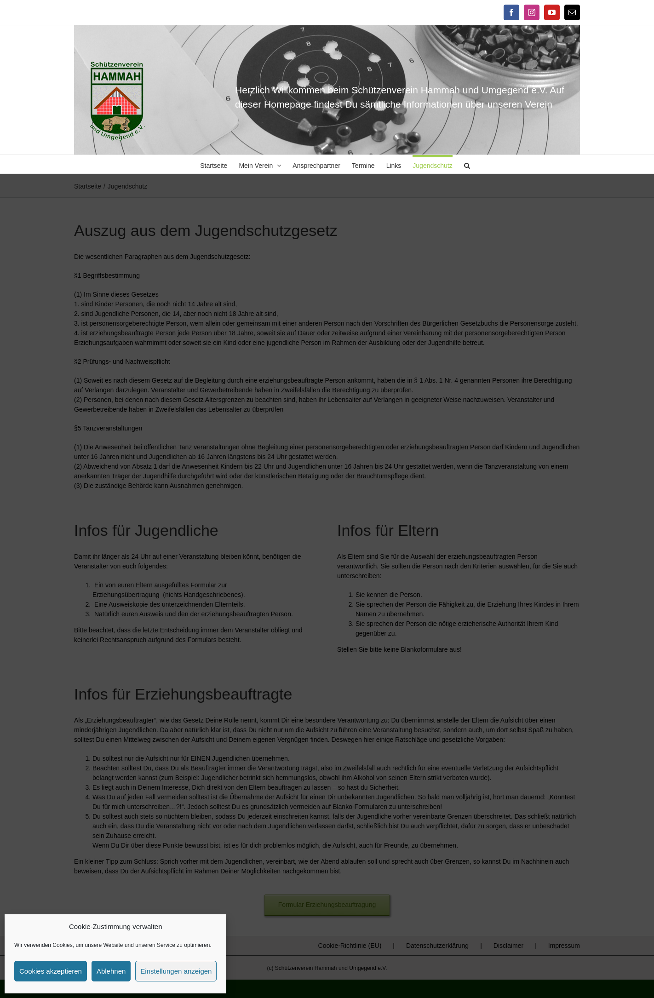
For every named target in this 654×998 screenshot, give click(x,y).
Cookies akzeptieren (50, 971)
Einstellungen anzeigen (176, 971)
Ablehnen (111, 971)
